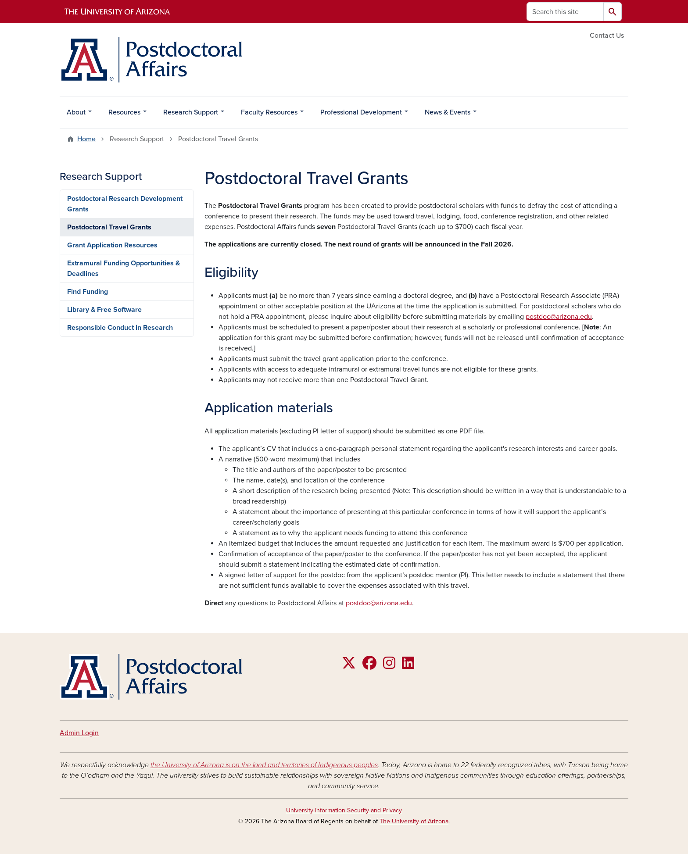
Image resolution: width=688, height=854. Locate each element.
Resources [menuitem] (124, 114)
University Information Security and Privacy (344, 810)
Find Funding (87, 291)
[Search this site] (565, 11)
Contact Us (607, 35)
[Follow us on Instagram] (389, 665)
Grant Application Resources (112, 245)
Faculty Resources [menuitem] (269, 114)
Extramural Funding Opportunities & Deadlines (123, 268)
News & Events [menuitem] (447, 114)
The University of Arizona (414, 821)
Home (86, 139)
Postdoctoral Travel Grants (109, 227)
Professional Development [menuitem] (360, 114)
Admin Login (79, 733)
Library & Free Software (104, 309)
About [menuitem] (76, 114)
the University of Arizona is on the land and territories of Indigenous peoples (264, 765)
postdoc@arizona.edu (559, 316)
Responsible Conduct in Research (120, 327)
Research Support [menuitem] (190, 114)
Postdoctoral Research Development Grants (125, 204)
